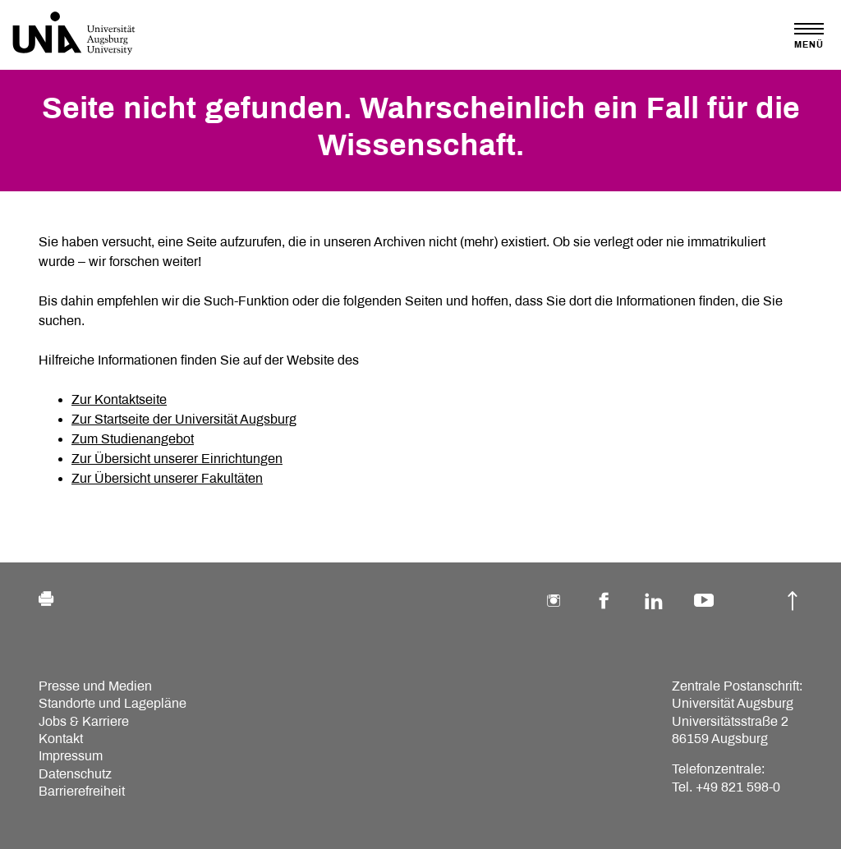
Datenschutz (75, 774)
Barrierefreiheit (82, 791)
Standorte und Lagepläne (112, 703)
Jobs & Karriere (84, 721)
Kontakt (61, 739)
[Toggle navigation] (809, 36)
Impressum (71, 756)
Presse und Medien (95, 686)
